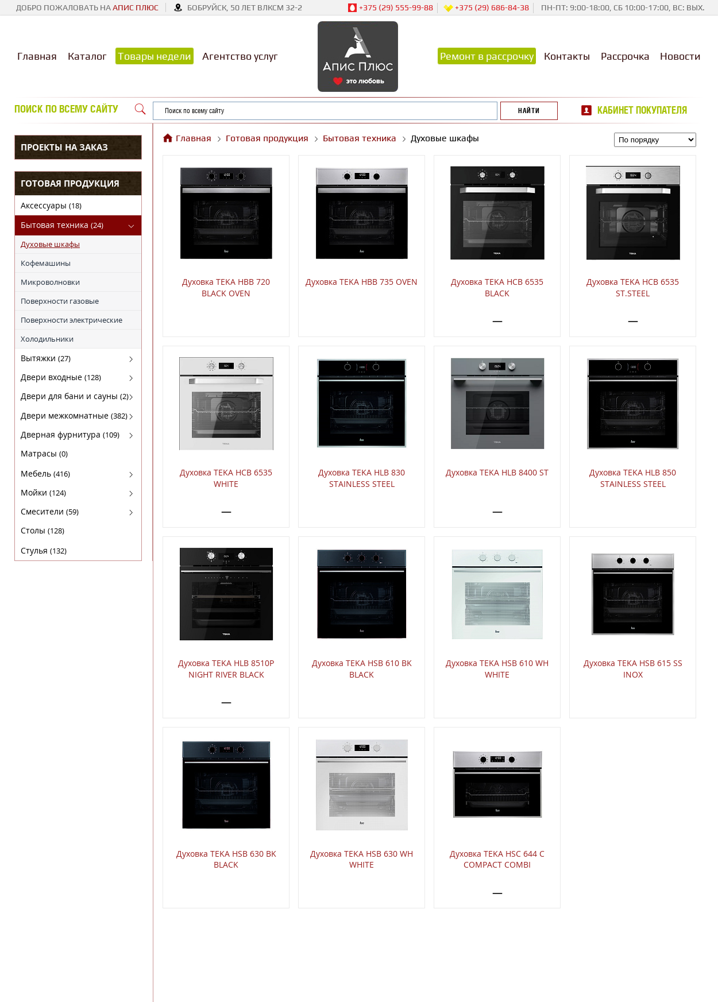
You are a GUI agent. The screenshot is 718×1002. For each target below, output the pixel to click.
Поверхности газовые (60, 301)
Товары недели (154, 56)
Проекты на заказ (64, 147)
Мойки (43, 492)
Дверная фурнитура (70, 434)
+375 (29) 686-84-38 (486, 8)
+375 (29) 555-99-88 (390, 8)
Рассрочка (625, 56)
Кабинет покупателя (642, 110)
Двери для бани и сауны (75, 395)
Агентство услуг (240, 56)
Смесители (50, 511)
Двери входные (61, 377)
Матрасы (44, 453)
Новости (680, 56)
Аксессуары (51, 205)
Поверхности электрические (71, 320)
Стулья (44, 550)
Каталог (87, 56)
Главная (37, 56)
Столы (42, 530)
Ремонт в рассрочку (487, 56)
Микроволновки (50, 282)
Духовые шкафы (50, 244)
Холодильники (47, 339)
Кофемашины (46, 263)
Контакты (567, 56)
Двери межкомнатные (74, 415)
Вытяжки (46, 358)
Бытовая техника (62, 224)
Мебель (45, 473)
